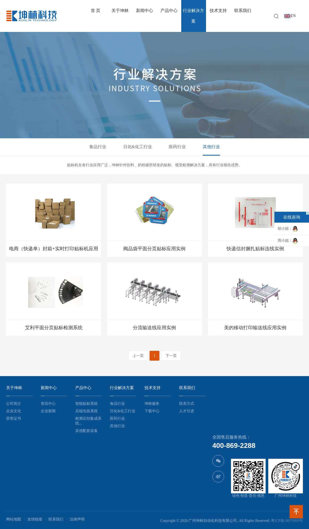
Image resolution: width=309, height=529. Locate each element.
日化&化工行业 (137, 146)
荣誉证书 (13, 418)
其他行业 (211, 146)
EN (293, 16)
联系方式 (186, 404)
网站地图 (13, 519)
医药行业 (177, 146)
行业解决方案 (193, 15)
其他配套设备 (86, 431)
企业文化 (13, 411)
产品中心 (169, 10)
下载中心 (152, 411)
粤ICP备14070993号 (287, 521)
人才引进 (186, 411)
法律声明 (77, 519)
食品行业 (97, 146)
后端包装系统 (86, 411)
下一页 (171, 356)
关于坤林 (120, 10)
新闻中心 (144, 10)
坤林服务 (152, 404)
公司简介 (13, 404)
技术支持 (218, 10)
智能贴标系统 (86, 404)
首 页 (95, 10)
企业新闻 (48, 411)
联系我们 (242, 10)
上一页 (138, 356)
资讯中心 (48, 404)
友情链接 (34, 519)
